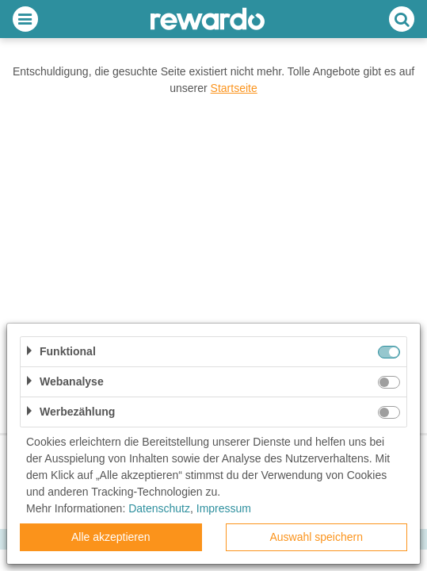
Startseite (234, 88)
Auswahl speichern (316, 537)
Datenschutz (159, 508)
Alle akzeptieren (111, 537)
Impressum (223, 508)
